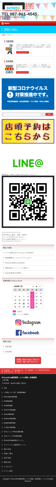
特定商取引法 (18, 370)
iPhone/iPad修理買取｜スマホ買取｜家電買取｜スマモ (29, 479)
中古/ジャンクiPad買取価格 (13, 436)
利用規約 (30, 370)
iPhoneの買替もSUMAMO (15, 263)
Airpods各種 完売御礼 (13, 273)
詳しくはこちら (23, 52)
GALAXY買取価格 (10, 410)
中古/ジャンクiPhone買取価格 (14, 432)
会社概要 (7, 370)
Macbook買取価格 (10, 418)
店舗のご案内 (8, 453)
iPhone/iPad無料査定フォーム (14, 440)
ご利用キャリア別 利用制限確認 (15, 392)
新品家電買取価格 (10, 423)
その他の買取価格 (10, 427)
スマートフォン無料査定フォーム (15, 445)
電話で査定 (7, 449)
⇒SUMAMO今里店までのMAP (16, 10)
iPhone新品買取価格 (10, 397)
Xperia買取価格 (9, 414)
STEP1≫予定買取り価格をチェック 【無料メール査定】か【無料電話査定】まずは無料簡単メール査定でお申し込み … (33, 47)
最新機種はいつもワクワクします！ (18, 258)
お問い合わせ (8, 372)
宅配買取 (10, 41)
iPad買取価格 (8, 401)
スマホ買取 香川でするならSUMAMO (19, 253)
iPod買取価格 (8, 405)
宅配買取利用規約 (44, 370)
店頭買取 (9, 61)
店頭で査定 (7, 458)
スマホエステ (8, 466)
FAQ (18, 372)
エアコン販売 (8, 471)
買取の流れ (7, 341)
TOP (5, 388)
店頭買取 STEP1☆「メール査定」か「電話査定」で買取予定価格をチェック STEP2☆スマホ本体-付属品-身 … (33, 67)
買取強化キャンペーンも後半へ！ (18, 268)
